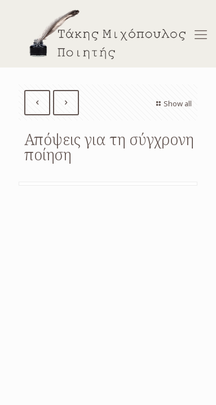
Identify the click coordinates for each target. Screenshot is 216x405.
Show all (172, 103)
